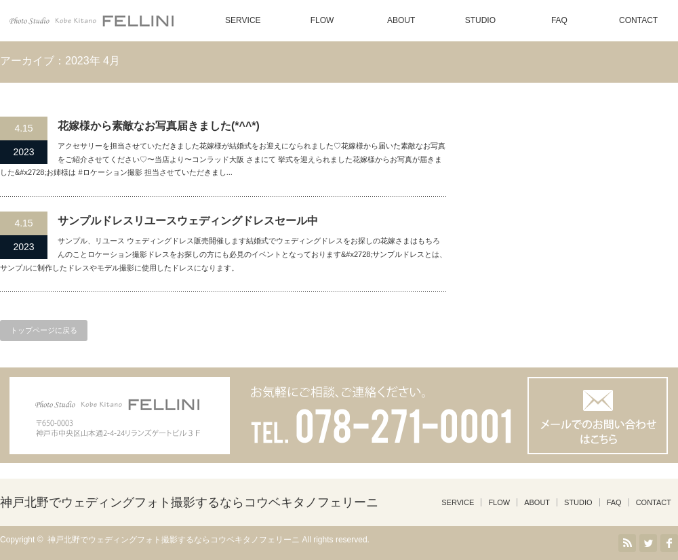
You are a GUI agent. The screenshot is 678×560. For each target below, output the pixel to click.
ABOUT (401, 20)
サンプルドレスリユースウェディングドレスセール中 (188, 220)
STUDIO (480, 20)
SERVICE (242, 20)
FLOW (322, 20)
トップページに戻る (43, 330)
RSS (627, 543)
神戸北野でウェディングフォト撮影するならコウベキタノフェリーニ (189, 502)
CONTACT (638, 20)
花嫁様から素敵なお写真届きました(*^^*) (159, 126)
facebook (669, 543)
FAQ (559, 20)
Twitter (648, 543)
